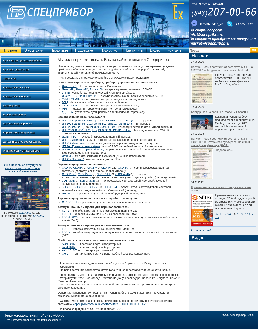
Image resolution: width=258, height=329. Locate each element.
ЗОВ (65, 180)
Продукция (59, 50)
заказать (25, 212)
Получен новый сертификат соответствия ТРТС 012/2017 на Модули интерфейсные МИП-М (222, 68)
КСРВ (65, 210)
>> (217, 217)
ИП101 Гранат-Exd (120, 123)
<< (217, 214)
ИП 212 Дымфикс (73, 139)
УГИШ (66, 92)
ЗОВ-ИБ (67, 187)
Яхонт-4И (82, 89)
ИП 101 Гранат (71, 123)
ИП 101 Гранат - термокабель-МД (83, 149)
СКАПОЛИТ (69, 202)
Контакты (174, 50)
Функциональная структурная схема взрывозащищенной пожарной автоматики (22, 168)
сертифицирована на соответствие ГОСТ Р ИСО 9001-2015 (111, 304)
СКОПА (67, 167)
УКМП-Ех (77, 99)
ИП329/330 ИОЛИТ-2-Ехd (114, 130)
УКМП (66, 99)
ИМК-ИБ (67, 156)
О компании (33, 50)
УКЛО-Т (76, 105)
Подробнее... (234, 84)
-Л (85, 143)
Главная (10, 50)
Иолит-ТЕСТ (70, 136)
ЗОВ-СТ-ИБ (111, 187)
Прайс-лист (109, 50)
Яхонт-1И (68, 89)
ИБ (82, 187)
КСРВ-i (66, 213)
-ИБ (90, 174)
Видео (155, 50)
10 (244, 214)
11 (248, 214)
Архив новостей (201, 230)
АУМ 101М (68, 247)
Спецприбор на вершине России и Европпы (219, 112)
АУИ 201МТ (69, 250)
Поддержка (84, 50)
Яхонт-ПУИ (69, 86)
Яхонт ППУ (69, 95)
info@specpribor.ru (24, 319)
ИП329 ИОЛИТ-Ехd (102, 127)
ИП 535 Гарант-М (93, 120)
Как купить (134, 50)
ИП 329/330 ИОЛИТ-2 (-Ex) (79, 130)
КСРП (65, 228)
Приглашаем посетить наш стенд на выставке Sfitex (221, 189)
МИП (65, 108)
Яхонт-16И (96, 89)
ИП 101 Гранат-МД (94, 123)
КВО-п (66, 232)
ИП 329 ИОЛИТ (72, 127)
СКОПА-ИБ (69, 174)
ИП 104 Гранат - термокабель (81, 146)
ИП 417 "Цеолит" (73, 159)
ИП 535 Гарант (71, 120)
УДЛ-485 (67, 112)
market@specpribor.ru (49, 319)
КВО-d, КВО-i (70, 217)
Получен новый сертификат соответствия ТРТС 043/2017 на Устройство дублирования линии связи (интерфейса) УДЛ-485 (222, 142)
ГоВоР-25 (68, 193)
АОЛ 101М (68, 244)
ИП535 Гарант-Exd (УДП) (122, 120)
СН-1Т (66, 253)
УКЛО (65, 105)
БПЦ (65, 102)
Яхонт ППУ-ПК (86, 95)
